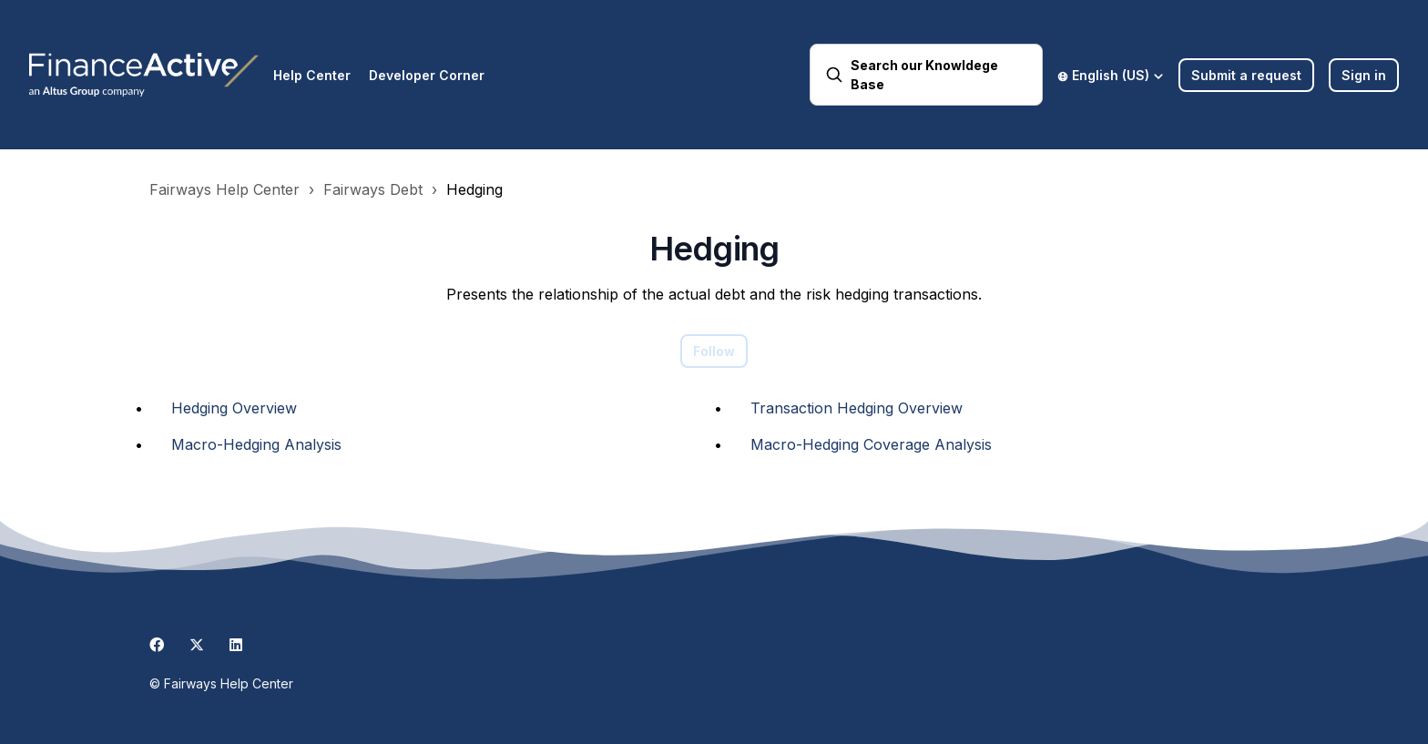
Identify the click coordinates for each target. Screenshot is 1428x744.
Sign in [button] (1363, 75)
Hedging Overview (234, 408)
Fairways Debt (373, 189)
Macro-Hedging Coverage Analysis (871, 444)
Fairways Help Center (224, 189)
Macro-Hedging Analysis (256, 444)
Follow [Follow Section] (714, 351)
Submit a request (1246, 75)
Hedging (474, 189)
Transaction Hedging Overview (856, 408)
